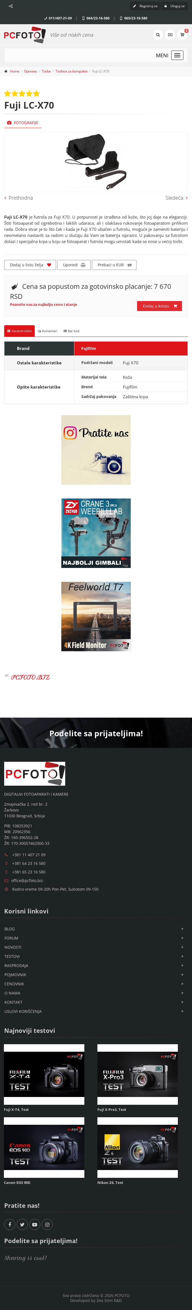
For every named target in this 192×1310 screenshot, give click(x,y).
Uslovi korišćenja (23, 1011)
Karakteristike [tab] (19, 331)
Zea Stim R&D (109, 1300)
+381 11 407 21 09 (29, 854)
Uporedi (74, 265)
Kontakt (13, 1002)
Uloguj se (175, 6)
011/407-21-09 (57, 18)
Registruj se (145, 6)
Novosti (12, 947)
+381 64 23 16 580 (29, 863)
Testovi (12, 956)
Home (14, 71)
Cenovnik (14, 983)
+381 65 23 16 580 (29, 872)
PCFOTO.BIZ (30, 677)
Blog (9, 928)
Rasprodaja (16, 965)
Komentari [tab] (47, 331)
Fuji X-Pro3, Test (111, 1109)
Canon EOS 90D (17, 1182)
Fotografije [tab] (22, 122)
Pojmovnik (15, 974)
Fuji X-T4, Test (16, 1109)
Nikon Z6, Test (110, 1182)
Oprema (30, 71)
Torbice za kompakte (71, 71)
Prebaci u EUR (115, 265)
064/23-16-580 (95, 18)
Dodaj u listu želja (30, 265)
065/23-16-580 (133, 18)
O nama (12, 993)
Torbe (46, 71)
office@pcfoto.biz (27, 880)
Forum (11, 938)
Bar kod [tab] (71, 331)
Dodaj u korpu (160, 306)
